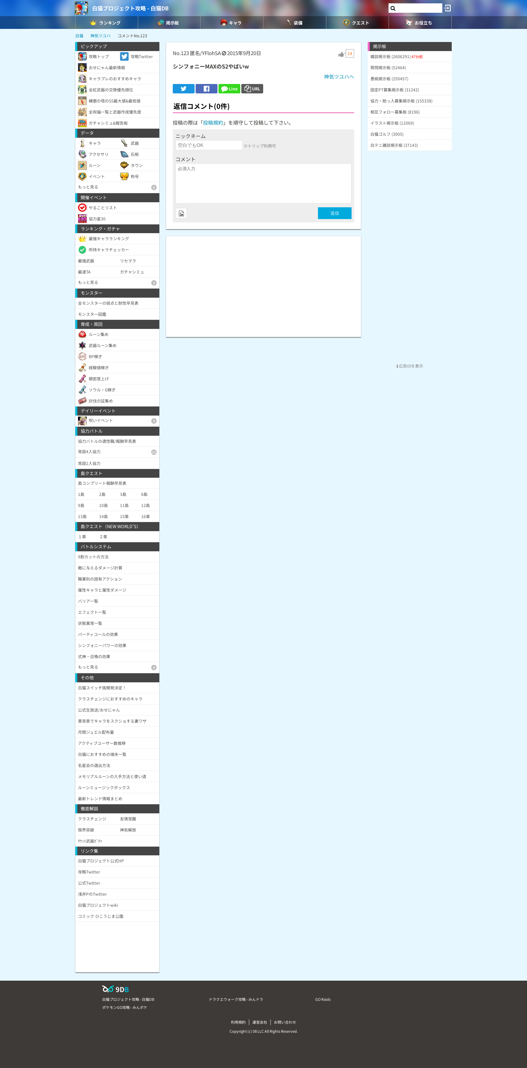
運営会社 (259, 1022)
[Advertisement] (263, 283)
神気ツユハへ (339, 76)
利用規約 (238, 1022)
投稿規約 (213, 122)
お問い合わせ (285, 1022)
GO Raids (323, 999)
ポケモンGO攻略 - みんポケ (124, 1007)
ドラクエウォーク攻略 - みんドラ (236, 999)
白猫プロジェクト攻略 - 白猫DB (130, 8)
